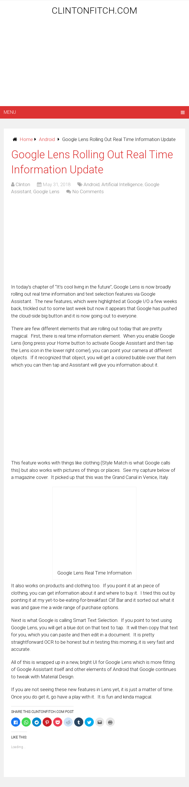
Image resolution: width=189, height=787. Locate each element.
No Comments (88, 191)
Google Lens (46, 191)
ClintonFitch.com (94, 10)
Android (47, 139)
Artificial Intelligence (122, 184)
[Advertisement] (96, 61)
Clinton (23, 184)
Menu (10, 112)
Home (26, 139)
